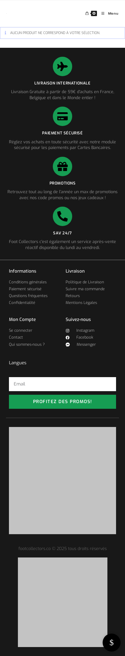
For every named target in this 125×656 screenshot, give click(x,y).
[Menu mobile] (108, 13)
